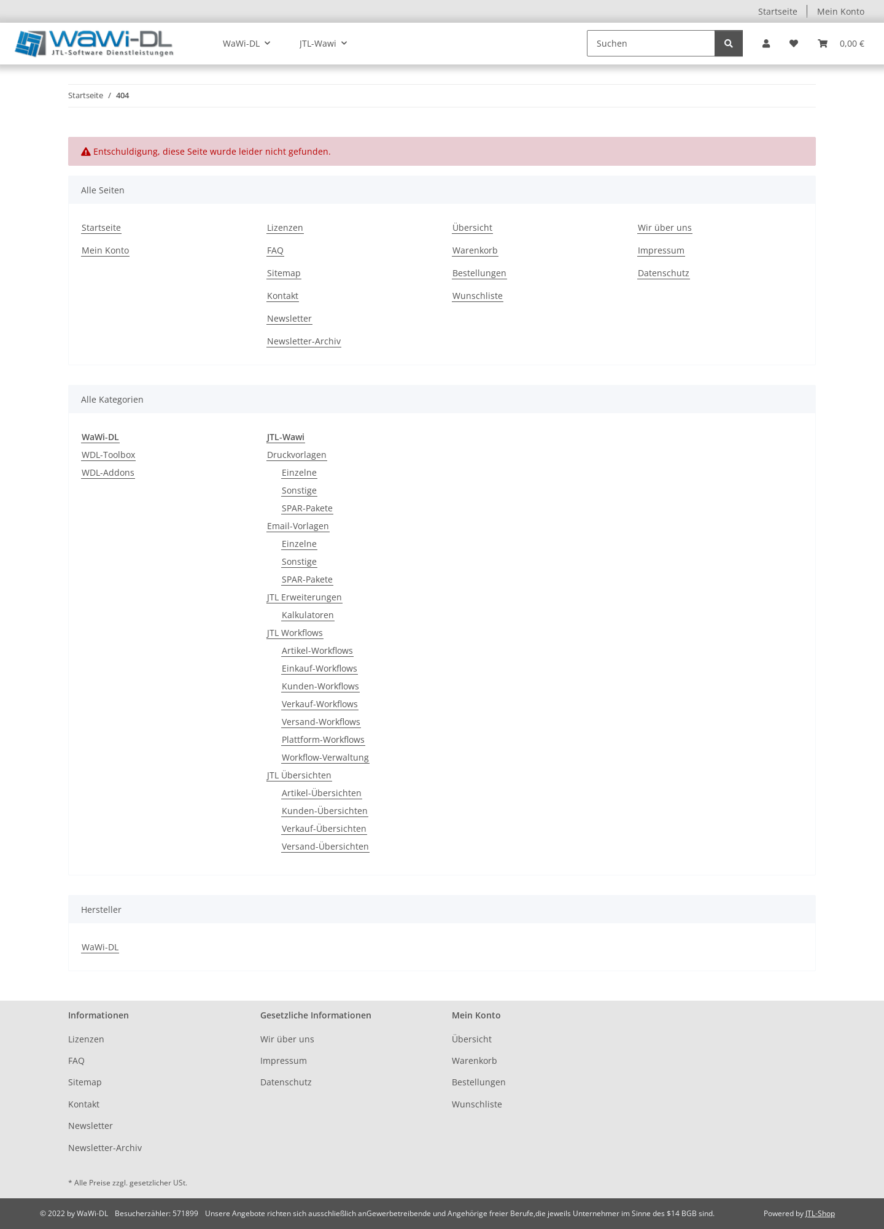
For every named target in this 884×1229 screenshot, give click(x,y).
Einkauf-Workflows (319, 668)
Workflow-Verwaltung (325, 757)
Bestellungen (479, 273)
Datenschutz (663, 273)
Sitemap (284, 273)
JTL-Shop (820, 1213)
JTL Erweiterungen (304, 597)
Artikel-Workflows (317, 650)
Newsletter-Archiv (304, 341)
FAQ (275, 250)
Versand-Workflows (321, 721)
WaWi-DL (100, 947)
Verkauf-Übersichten (324, 828)
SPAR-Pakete (307, 508)
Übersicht (472, 227)
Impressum (661, 250)
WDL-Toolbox (108, 454)
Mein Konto (840, 11)
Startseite (777, 11)
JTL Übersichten (299, 775)
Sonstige (299, 490)
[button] (766, 43)
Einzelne (299, 472)
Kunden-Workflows (320, 686)
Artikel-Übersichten (322, 793)
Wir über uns (665, 227)
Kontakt (282, 295)
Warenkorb (475, 250)
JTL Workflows (295, 632)
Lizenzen (285, 227)
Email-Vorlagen (298, 526)
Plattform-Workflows (323, 739)
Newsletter (289, 318)
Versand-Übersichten (325, 846)
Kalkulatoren (308, 615)
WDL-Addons (108, 472)
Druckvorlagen (297, 454)
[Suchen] (651, 43)
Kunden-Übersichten (325, 810)
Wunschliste (477, 295)
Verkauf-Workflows (320, 704)
